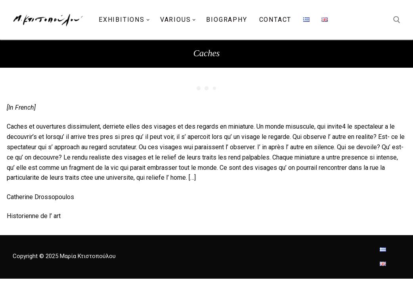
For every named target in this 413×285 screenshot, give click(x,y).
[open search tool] (396, 19)
